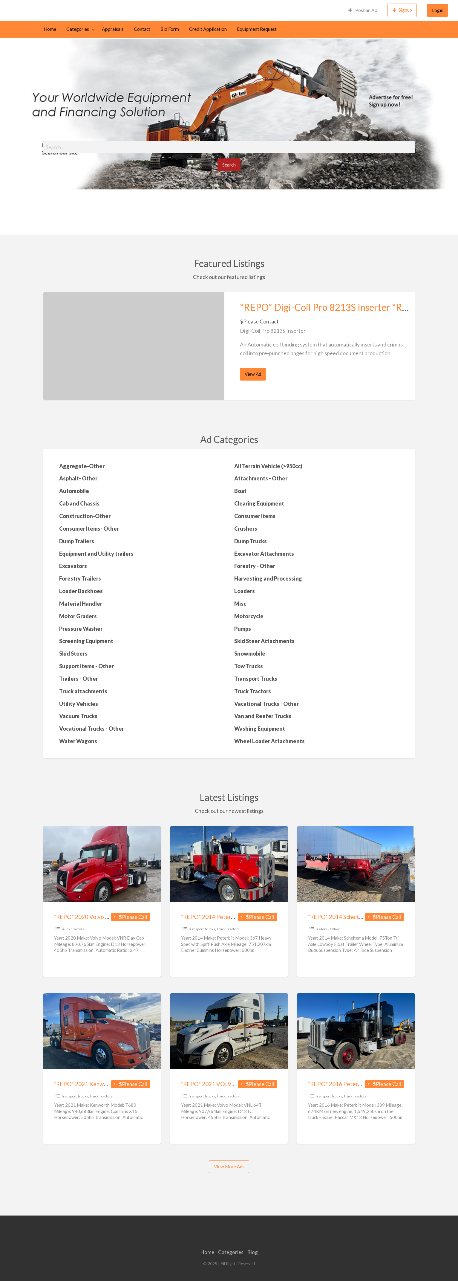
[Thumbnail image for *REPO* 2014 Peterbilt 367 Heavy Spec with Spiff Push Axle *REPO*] (229, 864)
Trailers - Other (327, 929)
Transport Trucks (201, 929)
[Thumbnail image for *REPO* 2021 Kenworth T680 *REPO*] (102, 1031)
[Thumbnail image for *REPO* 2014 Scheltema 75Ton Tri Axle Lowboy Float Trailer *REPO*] (356, 864)
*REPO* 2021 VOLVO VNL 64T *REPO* (231, 1083)
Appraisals (113, 29)
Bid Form (169, 29)
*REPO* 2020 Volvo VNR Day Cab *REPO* (107, 916)
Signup (402, 10)
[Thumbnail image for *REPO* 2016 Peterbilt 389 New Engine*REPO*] (356, 1031)
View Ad (254, 376)
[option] (229, 346)
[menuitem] (363, 10)
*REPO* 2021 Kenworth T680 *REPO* (102, 1083)
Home (50, 29)
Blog (252, 1252)
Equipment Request (257, 29)
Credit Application (208, 29)
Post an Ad (363, 10)
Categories (77, 29)
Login (437, 10)
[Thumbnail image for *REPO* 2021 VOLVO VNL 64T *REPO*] (229, 1031)
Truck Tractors (72, 929)
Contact (142, 29)
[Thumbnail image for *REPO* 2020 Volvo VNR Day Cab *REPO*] (102, 864)
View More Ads (229, 1166)
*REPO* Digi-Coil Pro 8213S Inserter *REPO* (332, 307)
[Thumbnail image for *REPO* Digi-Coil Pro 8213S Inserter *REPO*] (133, 346)
